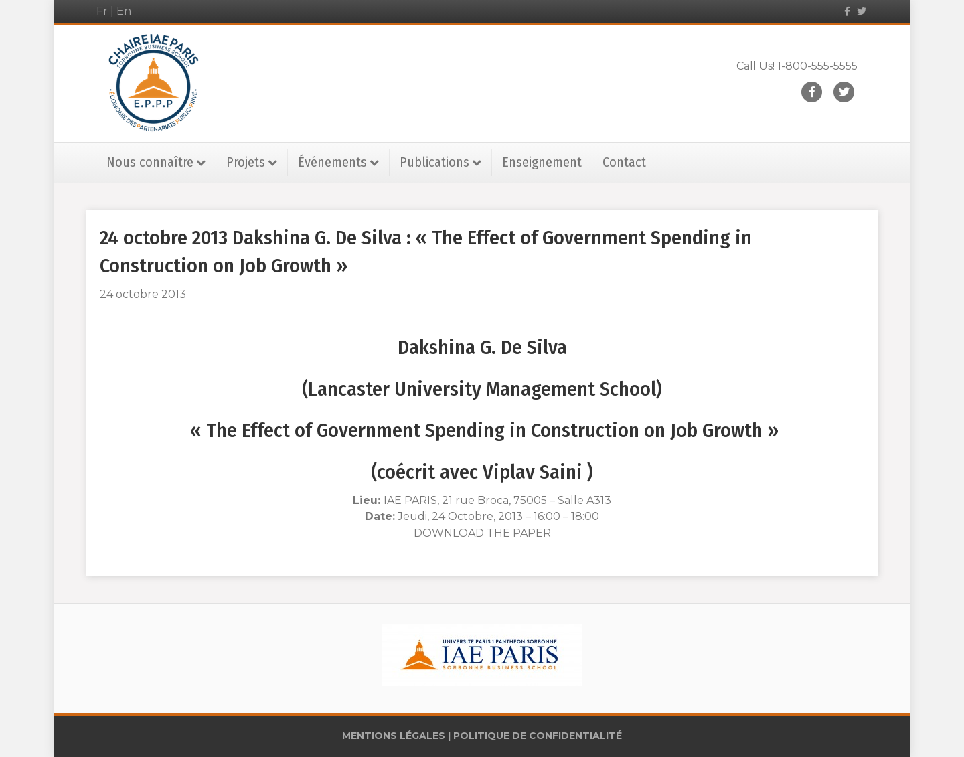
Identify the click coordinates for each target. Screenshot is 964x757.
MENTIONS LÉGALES (393, 736)
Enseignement (542, 162)
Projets (245, 162)
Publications (434, 162)
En (123, 11)
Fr (102, 11)
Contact (624, 162)
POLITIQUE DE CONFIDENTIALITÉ (537, 736)
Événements (332, 162)
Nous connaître (149, 162)
